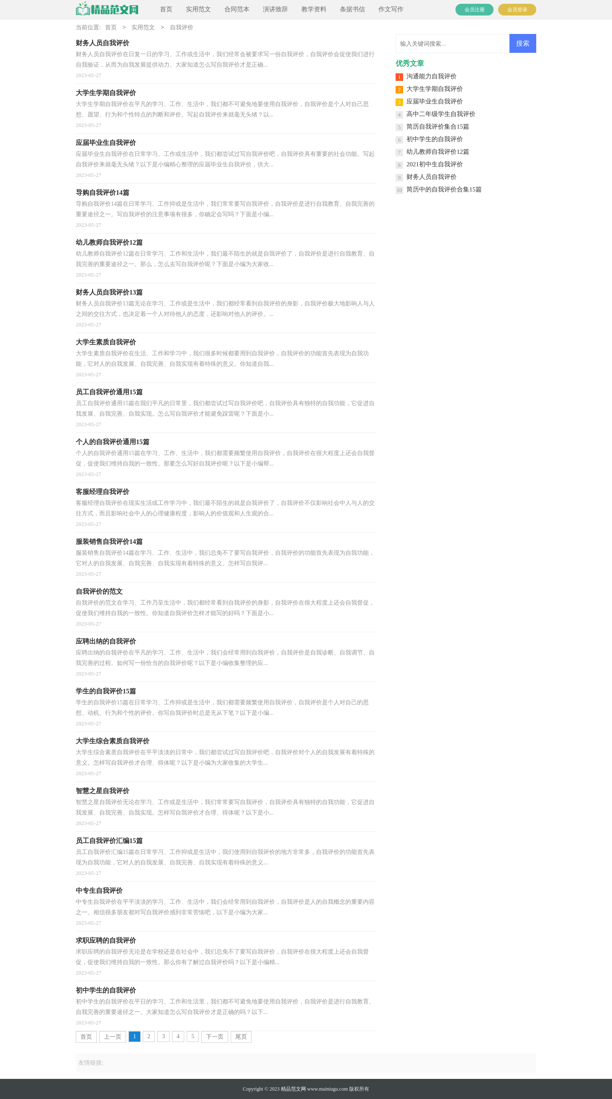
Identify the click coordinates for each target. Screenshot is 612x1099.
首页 (166, 9)
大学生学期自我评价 (434, 88)
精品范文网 (293, 1089)
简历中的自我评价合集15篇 (444, 189)
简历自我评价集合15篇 (437, 126)
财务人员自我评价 (431, 176)
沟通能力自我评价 (431, 76)
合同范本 (236, 9)
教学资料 (314, 9)
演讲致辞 (275, 9)
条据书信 (352, 9)
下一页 (215, 1037)
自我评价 (181, 28)
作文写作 (391, 9)
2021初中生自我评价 (434, 164)
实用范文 (198, 9)
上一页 (112, 1037)
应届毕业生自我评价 (434, 101)
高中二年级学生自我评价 (441, 114)
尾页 (241, 1037)
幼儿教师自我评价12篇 (437, 151)
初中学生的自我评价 (434, 139)
